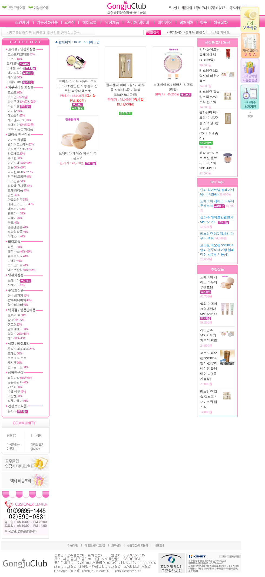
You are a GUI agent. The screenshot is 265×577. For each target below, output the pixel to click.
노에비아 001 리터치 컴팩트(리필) (173, 89)
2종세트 (189, 32)
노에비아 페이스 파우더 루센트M (78, 158)
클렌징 (201, 32)
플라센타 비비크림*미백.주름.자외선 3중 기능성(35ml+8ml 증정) (125, 94)
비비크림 (212, 32)
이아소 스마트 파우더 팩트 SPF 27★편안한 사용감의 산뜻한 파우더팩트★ (78, 90)
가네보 (225, 32)
